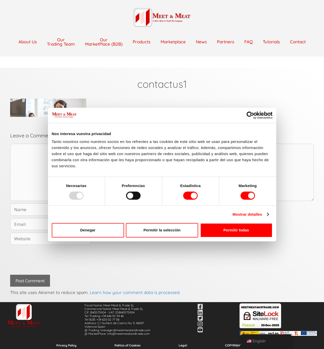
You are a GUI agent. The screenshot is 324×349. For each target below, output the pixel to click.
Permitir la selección (162, 230)
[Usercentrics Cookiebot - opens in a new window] (250, 115)
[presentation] (48, 260)
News (201, 41)
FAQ (248, 41)
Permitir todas (236, 230)
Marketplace (173, 41)
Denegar (87, 230)
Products (141, 41)
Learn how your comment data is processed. (135, 292)
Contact (298, 41)
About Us (28, 41)
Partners (225, 41)
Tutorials (271, 41)
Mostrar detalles (247, 214)
